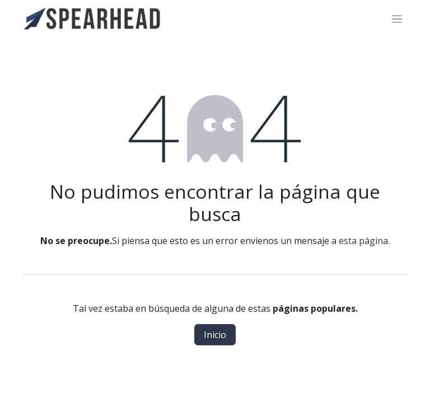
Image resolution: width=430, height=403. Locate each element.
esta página (363, 241)
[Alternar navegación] (397, 18)
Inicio (215, 335)
